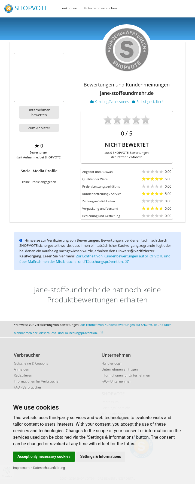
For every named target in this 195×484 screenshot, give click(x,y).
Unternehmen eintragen (120, 369)
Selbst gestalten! (147, 101)
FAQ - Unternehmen (117, 381)
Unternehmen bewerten (39, 112)
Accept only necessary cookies (44, 456)
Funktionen (68, 8)
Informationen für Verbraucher (37, 381)
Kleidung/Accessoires (110, 101)
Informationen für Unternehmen (126, 375)
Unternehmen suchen (100, 8)
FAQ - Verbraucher (27, 387)
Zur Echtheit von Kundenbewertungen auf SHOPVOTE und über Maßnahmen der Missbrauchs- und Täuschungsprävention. (94, 259)
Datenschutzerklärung (49, 468)
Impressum (21, 468)
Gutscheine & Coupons (31, 363)
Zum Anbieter (39, 127)
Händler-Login (112, 363)
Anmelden (21, 369)
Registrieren (23, 375)
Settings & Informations (100, 456)
